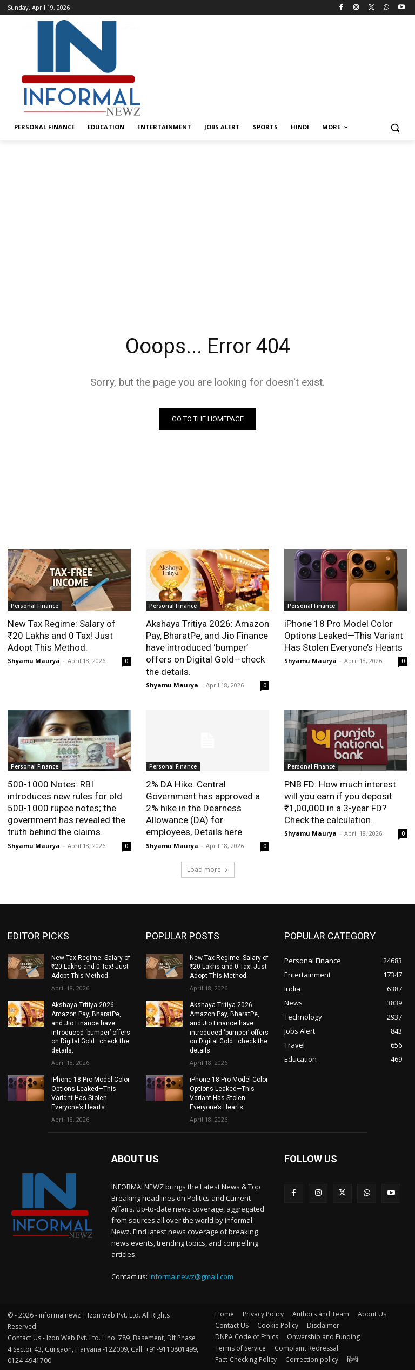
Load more (208, 868)
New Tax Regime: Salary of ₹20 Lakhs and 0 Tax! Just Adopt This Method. (61, 635)
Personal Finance (34, 606)
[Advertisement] (281, 66)
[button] (394, 127)
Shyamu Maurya (34, 661)
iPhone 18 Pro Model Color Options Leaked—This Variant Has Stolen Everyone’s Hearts (343, 635)
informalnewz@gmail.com (191, 1276)
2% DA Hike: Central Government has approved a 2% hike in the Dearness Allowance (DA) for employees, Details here (203, 807)
